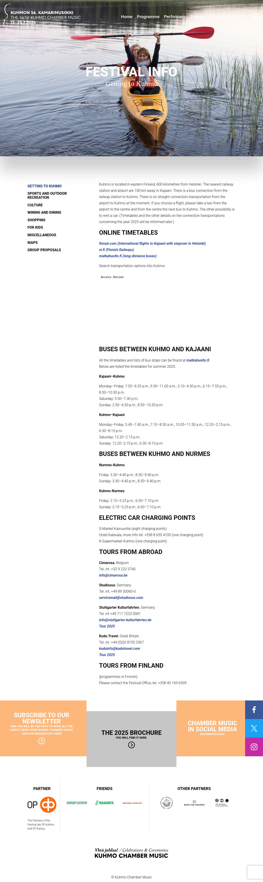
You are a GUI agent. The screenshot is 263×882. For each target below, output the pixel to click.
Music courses (223, 16)
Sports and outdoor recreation (47, 195)
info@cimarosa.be (113, 575)
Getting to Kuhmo (45, 186)
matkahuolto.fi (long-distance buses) (128, 256)
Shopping (36, 220)
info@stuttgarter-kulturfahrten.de (125, 620)
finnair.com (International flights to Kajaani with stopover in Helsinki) (152, 243)
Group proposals (44, 250)
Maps (33, 243)
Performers (175, 16)
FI (243, 16)
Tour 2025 (107, 626)
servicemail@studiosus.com (121, 598)
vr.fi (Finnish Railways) (116, 250)
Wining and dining (44, 213)
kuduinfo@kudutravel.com (119, 648)
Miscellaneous (42, 235)
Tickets (197, 16)
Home (127, 16)
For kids (35, 228)
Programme (148, 16)
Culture (35, 205)
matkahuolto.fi (198, 360)
